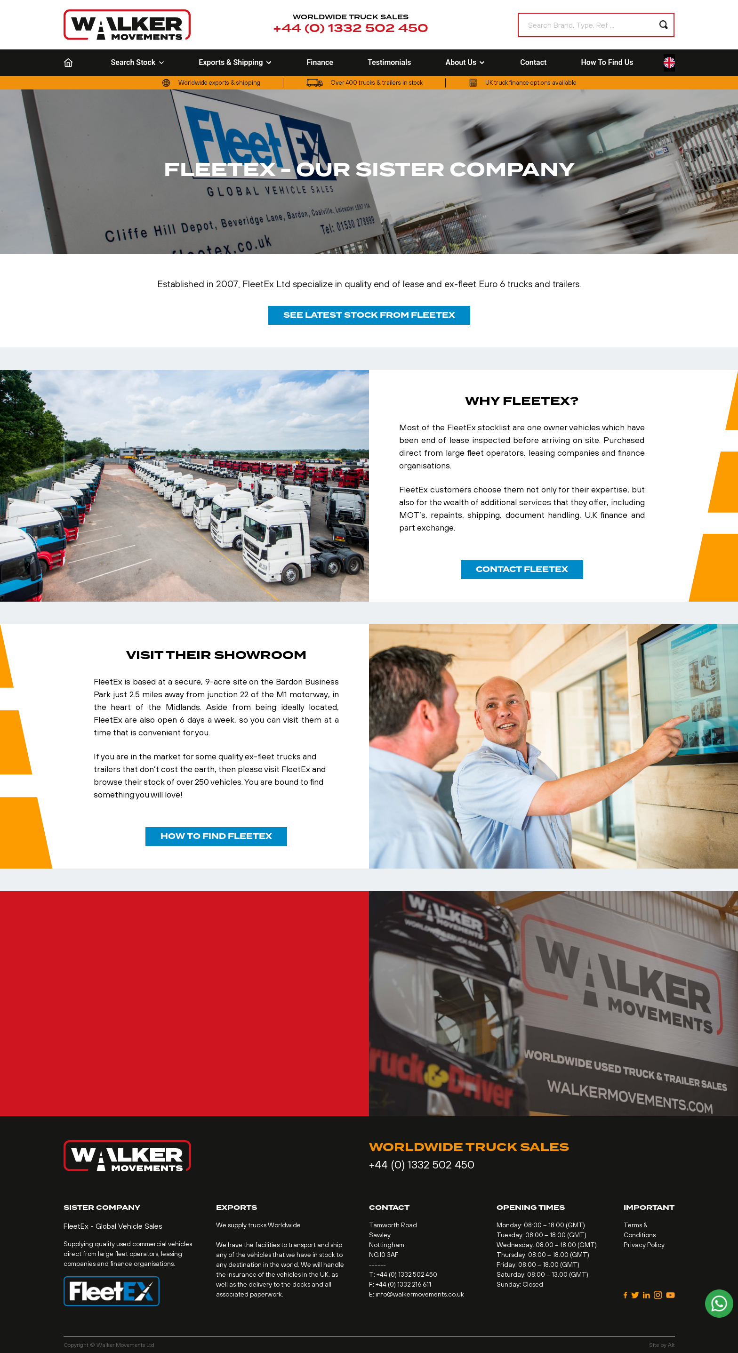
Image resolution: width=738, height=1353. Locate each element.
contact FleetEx (522, 569)
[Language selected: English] (669, 63)
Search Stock (138, 62)
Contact (533, 62)
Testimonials (389, 62)
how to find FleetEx (216, 836)
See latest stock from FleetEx (369, 315)
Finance (320, 62)
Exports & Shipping (235, 62)
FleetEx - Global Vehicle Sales (113, 1226)
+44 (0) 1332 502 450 (350, 29)
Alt (671, 1345)
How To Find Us (607, 62)
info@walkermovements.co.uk (420, 1294)
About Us (465, 62)
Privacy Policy (644, 1244)
